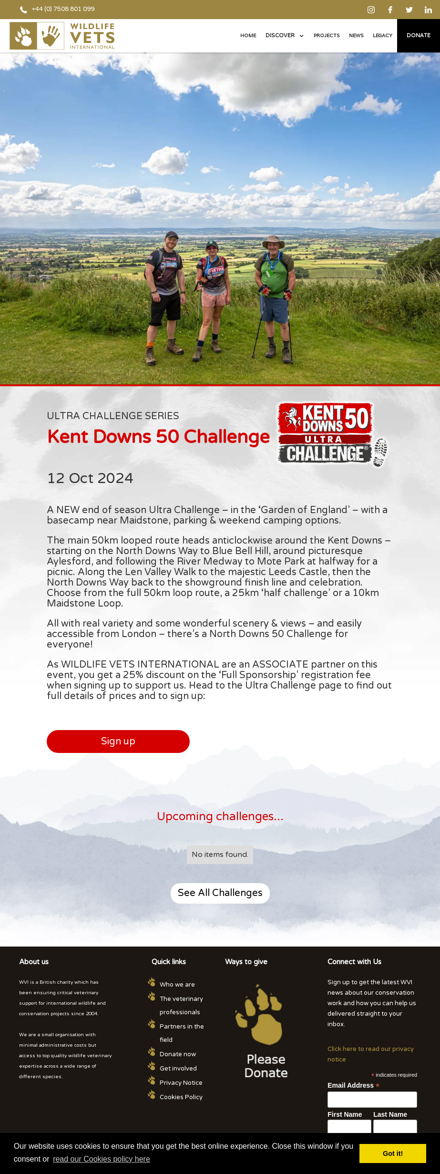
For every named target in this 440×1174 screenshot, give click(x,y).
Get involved (178, 1068)
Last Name (390, 1114)
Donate (418, 35)
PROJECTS (326, 35)
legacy (382, 35)
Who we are (177, 985)
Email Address (353, 1085)
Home (248, 35)
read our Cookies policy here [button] (101, 1159)
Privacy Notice (181, 1083)
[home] (62, 35)
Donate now (178, 1054)
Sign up (118, 741)
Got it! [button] (393, 1153)
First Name (344, 1114)
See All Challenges (220, 893)
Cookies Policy (181, 1097)
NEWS (356, 35)
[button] (285, 35)
